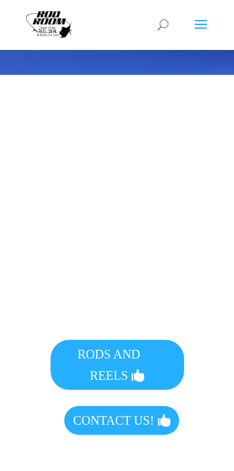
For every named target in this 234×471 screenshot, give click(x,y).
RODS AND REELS (108, 364)
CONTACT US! (113, 420)
